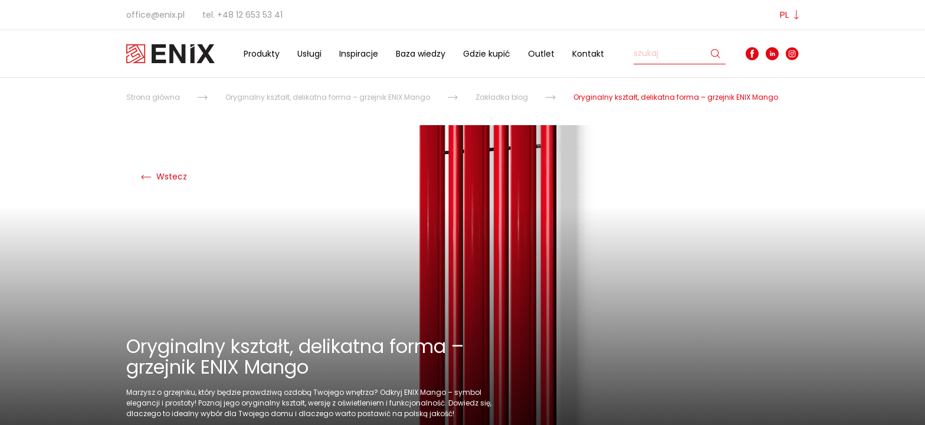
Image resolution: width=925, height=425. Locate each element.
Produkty (262, 54)
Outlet (541, 54)
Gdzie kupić (486, 54)
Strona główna (153, 97)
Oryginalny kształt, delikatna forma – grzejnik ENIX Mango (327, 97)
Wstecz (164, 176)
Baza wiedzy (420, 54)
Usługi (309, 54)
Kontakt (588, 54)
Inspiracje (358, 54)
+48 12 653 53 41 (250, 15)
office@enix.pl (155, 15)
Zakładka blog (501, 97)
